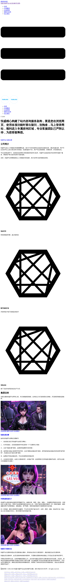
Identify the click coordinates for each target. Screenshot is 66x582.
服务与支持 (7, 12)
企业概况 (7, 8)
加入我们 (7, 13)
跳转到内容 (4, 1)
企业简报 (7, 10)
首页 (5, 6)
